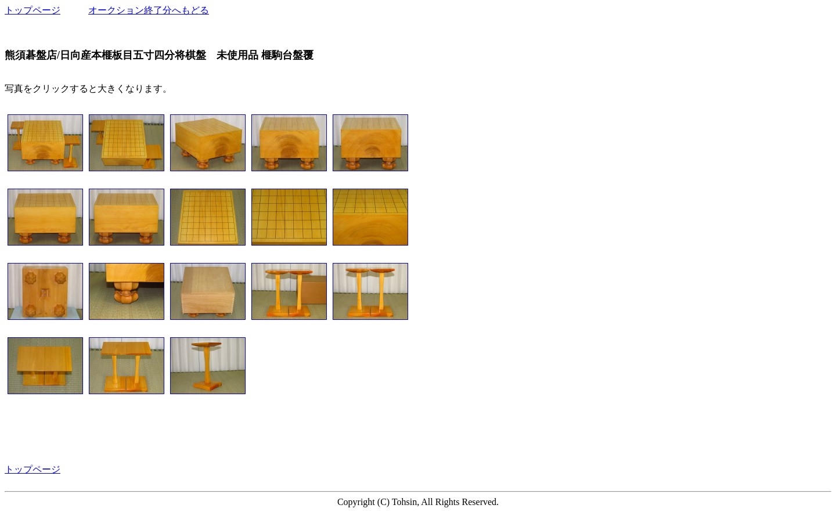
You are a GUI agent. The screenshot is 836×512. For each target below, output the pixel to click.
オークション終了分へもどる (148, 10)
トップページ (32, 10)
